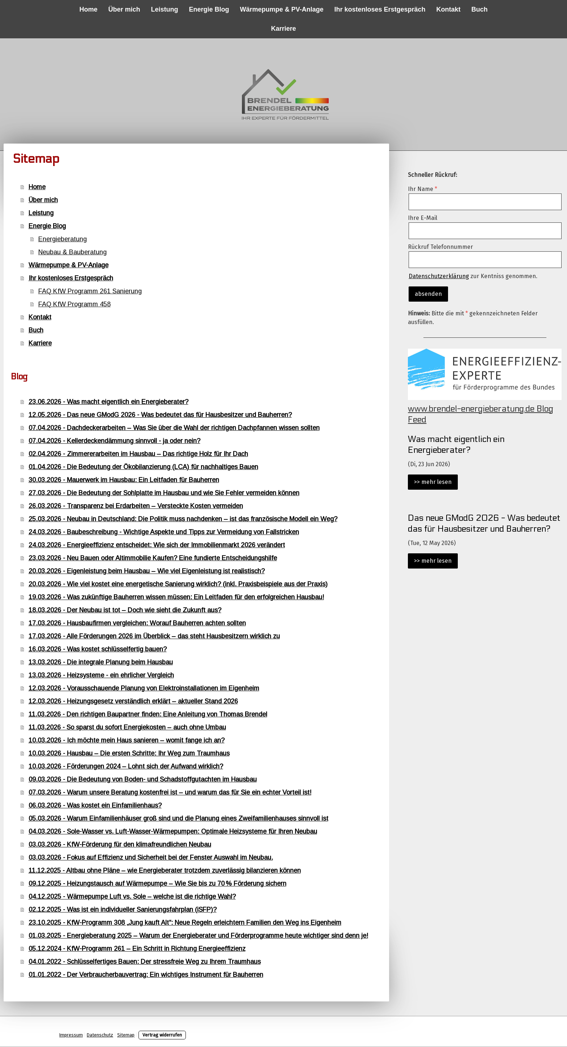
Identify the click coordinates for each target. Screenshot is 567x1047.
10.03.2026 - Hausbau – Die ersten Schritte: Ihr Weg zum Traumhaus (129, 753)
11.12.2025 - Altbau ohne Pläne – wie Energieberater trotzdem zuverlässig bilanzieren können (165, 870)
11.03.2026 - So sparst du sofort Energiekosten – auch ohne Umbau (127, 727)
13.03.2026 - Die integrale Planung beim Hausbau (101, 662)
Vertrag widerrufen (162, 1035)
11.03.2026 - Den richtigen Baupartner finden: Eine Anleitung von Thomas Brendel (148, 714)
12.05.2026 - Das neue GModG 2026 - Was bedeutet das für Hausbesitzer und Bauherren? (160, 414)
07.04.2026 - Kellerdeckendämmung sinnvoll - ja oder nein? (114, 440)
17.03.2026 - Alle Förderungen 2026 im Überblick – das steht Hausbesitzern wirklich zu (154, 636)
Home (88, 9)
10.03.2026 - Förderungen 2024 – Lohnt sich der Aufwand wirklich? (126, 766)
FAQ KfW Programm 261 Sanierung (90, 291)
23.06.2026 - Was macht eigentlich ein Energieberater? (108, 401)
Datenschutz (100, 1035)
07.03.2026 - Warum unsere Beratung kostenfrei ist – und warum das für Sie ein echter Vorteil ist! (170, 792)
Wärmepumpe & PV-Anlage (281, 9)
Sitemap (126, 1035)
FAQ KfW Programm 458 (74, 304)
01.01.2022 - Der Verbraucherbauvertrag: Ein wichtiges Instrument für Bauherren (146, 974)
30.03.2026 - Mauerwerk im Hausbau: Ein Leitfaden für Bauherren (124, 480)
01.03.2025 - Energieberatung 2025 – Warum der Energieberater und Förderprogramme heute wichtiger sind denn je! (198, 935)
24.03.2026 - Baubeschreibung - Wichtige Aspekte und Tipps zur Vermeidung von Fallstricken (164, 532)
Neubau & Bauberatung (72, 252)
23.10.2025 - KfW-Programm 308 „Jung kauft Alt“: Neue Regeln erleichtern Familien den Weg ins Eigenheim (185, 922)
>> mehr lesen (433, 481)
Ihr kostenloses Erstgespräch (380, 9)
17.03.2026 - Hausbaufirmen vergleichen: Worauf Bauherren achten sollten (137, 623)
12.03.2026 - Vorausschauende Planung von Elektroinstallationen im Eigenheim (144, 688)
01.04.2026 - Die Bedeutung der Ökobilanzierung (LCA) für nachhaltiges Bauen (143, 467)
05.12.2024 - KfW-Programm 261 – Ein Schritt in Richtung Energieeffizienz (137, 948)
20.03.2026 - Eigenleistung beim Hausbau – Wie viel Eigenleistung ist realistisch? (147, 571)
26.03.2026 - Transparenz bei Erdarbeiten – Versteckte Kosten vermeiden (136, 506)
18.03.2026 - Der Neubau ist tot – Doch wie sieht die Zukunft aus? (125, 610)
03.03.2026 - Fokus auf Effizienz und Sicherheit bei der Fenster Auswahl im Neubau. (151, 857)
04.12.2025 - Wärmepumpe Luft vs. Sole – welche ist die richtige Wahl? (132, 896)
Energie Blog (209, 9)
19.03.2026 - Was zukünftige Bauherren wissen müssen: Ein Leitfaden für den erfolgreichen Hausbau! (176, 597)
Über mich (124, 9)
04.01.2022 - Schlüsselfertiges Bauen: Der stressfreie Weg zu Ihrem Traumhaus (145, 961)
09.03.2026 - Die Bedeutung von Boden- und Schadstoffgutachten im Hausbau (143, 779)
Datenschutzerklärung (439, 276)
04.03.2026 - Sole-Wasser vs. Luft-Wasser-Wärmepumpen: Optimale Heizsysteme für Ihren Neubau (173, 831)
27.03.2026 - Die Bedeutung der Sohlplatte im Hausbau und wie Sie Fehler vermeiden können (164, 493)
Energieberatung (62, 239)
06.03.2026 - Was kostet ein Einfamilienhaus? (95, 805)
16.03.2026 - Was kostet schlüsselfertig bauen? (98, 649)
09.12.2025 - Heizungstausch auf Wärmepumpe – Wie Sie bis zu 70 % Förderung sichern (157, 883)
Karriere (283, 28)
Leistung (164, 9)
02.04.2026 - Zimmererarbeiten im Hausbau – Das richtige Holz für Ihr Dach (138, 453)
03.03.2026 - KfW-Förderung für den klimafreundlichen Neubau (120, 844)
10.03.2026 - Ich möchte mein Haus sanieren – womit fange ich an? (127, 740)
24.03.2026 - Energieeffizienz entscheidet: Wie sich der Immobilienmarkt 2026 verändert (157, 545)
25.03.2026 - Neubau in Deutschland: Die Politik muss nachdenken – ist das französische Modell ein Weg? (183, 519)
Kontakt (448, 9)
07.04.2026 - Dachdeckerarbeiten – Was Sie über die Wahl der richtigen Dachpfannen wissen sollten (174, 427)
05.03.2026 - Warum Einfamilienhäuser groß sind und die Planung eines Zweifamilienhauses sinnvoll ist (178, 818)
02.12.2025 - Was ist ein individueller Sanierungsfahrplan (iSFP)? (123, 909)
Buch (480, 9)
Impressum (71, 1035)
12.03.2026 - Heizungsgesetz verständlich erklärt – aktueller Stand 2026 (133, 701)
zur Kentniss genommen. (473, 276)
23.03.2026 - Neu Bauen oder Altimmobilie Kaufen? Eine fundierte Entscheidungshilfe (153, 558)
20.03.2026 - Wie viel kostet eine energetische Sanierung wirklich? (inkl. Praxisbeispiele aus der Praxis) (178, 584)
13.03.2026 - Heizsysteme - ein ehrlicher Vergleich (101, 675)
